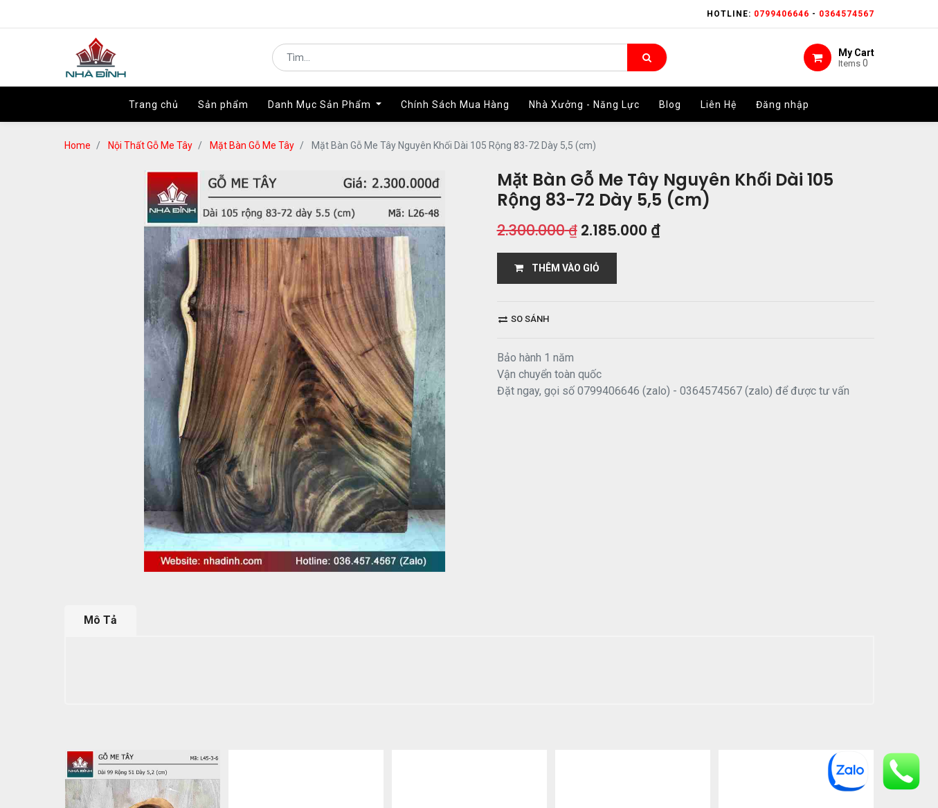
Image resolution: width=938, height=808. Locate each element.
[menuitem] (153, 108)
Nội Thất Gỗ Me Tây (150, 145)
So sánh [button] (523, 319)
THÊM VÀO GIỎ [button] (556, 267)
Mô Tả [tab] (100, 620)
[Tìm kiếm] (647, 59)
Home (77, 145)
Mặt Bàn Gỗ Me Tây (252, 145)
